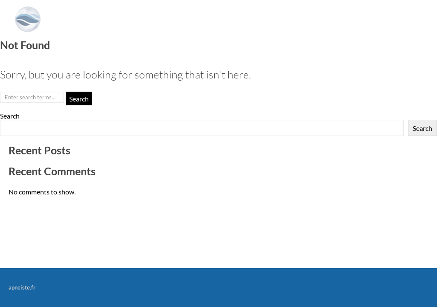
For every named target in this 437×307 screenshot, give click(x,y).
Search (10, 116)
